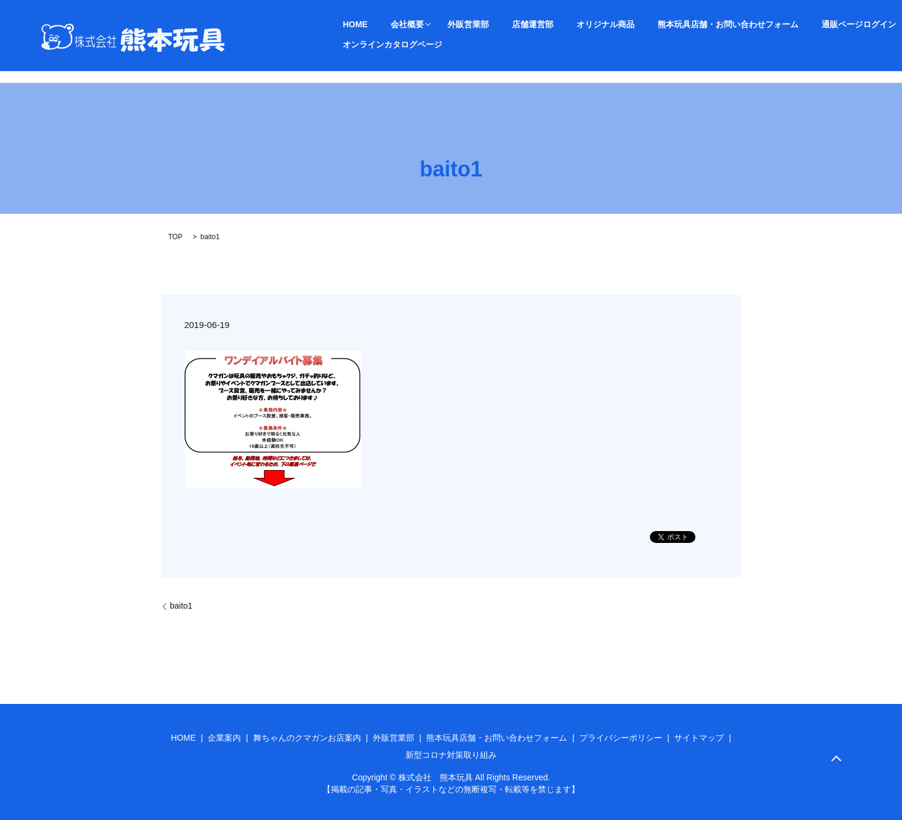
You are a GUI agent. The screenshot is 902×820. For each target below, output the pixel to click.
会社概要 (385, 23)
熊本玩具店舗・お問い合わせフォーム (654, 23)
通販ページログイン (770, 23)
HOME (348, 23)
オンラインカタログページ (385, 44)
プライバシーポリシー (620, 737)
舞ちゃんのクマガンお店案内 (307, 737)
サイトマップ (699, 737)
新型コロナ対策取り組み (451, 755)
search (452, 44)
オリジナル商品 (547, 23)
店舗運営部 (489, 23)
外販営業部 (439, 23)
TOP (175, 237)
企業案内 (224, 737)
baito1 (181, 605)
